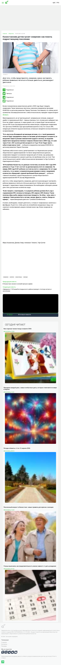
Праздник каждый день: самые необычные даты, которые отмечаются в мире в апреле (30, 388)
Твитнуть (9, 93)
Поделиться (10, 90)
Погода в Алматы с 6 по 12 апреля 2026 (17, 448)
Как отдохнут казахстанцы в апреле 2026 (17, 329)
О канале (4, 642)
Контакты (4, 644)
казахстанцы (18, 277)
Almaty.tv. (6, 115)
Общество (11, 33)
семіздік (25, 277)
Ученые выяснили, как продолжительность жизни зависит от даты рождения (30, 566)
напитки (12, 277)
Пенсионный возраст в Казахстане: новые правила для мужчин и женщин (28, 507)
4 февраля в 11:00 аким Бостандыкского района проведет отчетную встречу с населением (27, 290)
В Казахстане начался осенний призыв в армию (18, 284)
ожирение (5, 277)
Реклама (4, 646)
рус (58, 2)
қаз (54, 2)
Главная (5, 33)
